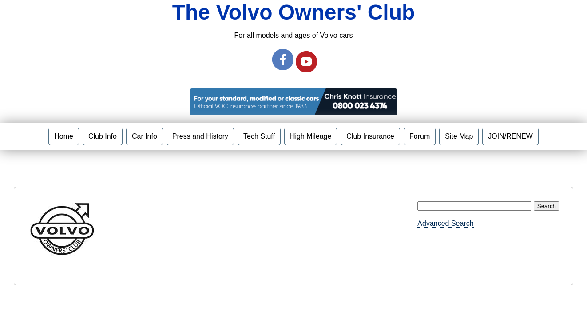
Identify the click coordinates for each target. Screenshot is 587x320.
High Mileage (310, 136)
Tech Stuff (259, 136)
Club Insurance (370, 136)
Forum (419, 136)
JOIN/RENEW (510, 136)
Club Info (102, 136)
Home (63, 136)
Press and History (200, 136)
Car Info (144, 136)
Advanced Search (445, 223)
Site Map (459, 136)
